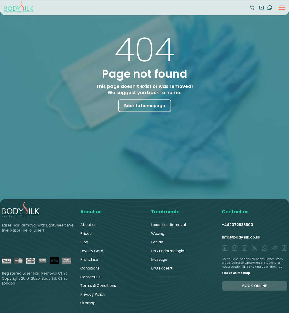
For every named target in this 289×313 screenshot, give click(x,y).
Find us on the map (236, 273)
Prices (85, 233)
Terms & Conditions (98, 285)
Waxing (157, 233)
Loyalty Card (91, 251)
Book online (254, 285)
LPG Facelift (162, 268)
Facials (157, 242)
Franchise (89, 259)
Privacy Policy (92, 294)
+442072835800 (237, 224)
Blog (84, 242)
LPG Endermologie (167, 251)
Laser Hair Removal (168, 224)
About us (88, 224)
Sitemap (88, 303)
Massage (159, 259)
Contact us (90, 277)
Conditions (89, 268)
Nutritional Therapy (168, 277)
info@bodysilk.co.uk (241, 237)
